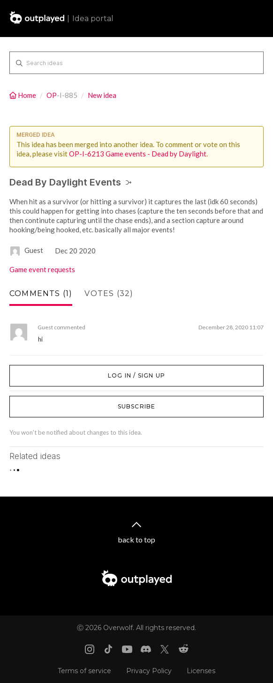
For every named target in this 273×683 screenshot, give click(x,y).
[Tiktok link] (108, 649)
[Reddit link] (183, 649)
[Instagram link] (89, 649)
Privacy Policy (149, 671)
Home (23, 95)
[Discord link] (146, 649)
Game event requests (42, 269)
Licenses (201, 671)
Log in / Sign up (33, 369)
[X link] (164, 649)
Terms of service (84, 671)
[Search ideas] (136, 63)
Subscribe (137, 406)
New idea (102, 95)
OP (51, 95)
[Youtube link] (127, 649)
